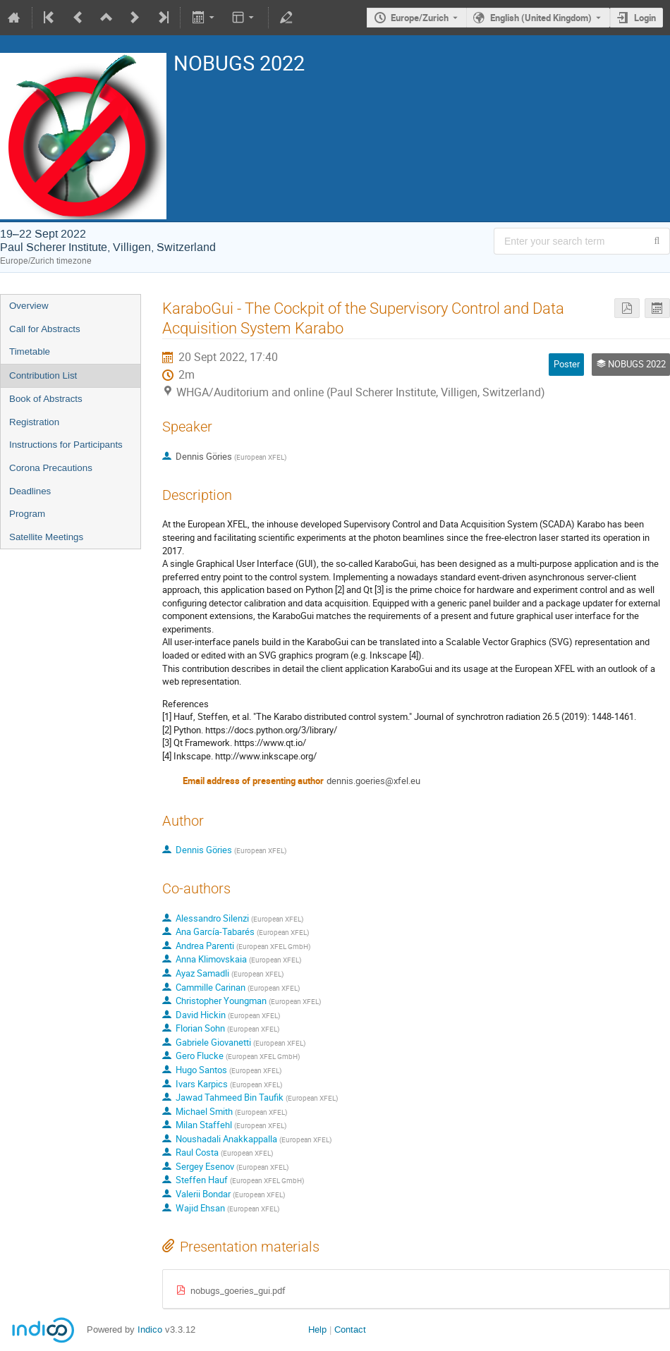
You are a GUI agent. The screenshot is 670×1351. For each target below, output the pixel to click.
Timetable (29, 351)
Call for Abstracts (44, 329)
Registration (34, 422)
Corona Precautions (50, 468)
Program (27, 513)
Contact (350, 1329)
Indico (150, 1329)
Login (645, 17)
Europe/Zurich (420, 17)
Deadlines (30, 491)
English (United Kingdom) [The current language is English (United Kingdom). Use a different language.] (541, 17)
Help (317, 1329)
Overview (29, 305)
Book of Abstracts (46, 398)
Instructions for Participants (66, 444)
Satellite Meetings (46, 537)
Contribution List (43, 375)
